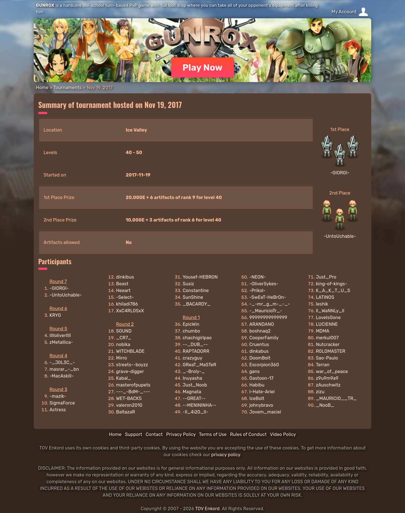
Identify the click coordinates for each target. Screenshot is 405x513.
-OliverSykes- (263, 283)
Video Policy (283, 434)
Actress (58, 409)
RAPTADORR (196, 351)
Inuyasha (192, 378)
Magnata (192, 391)
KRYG (55, 315)
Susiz (188, 283)
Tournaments (67, 87)
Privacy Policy (181, 434)
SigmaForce (62, 403)
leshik (322, 304)
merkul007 (327, 337)
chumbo (191, 331)
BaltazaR (125, 412)
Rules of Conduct (248, 434)
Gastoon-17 (261, 378)
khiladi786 (127, 304)
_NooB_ (325, 405)
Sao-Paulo (327, 358)
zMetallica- (61, 342)
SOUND (124, 331)
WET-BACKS (129, 398)
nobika (123, 344)
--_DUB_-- (195, 344)
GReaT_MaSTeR (199, 364)
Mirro (121, 358)
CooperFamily (263, 337)
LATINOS (325, 297)
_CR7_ (123, 337)
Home (42, 87)
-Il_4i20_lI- (195, 412)
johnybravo (261, 405)
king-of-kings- (331, 283)
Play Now (203, 67)
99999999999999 (268, 317)
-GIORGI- (339, 172)
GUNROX (45, 5)
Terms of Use (213, 434)
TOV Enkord (207, 508)
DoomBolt (259, 358)
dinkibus (125, 277)
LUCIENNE (327, 324)
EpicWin (191, 324)
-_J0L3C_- (62, 362)
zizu (320, 391)
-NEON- (257, 277)
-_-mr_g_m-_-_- (269, 304)
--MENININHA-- (199, 405)
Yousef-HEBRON (200, 277)
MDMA (322, 331)
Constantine (196, 290)
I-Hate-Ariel (261, 391)
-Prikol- (257, 290)
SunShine (193, 297)
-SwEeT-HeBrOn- (267, 297)
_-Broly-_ (194, 371)
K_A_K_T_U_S (333, 290)
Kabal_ (123, 378)
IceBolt (256, 398)
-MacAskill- (62, 376)
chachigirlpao (197, 337)
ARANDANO (261, 324)
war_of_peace (332, 371)
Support (133, 434)
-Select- (125, 297)
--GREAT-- (194, 398)
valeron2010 (129, 405)
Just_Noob (195, 385)
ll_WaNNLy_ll (330, 310)
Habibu (256, 385)
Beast (122, 283)
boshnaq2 (259, 331)
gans (254, 371)
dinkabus (259, 351)
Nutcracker (327, 344)
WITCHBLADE (130, 351)
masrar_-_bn (64, 369)
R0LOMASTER (330, 351)
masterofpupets (133, 385)
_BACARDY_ (197, 304)
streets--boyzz (132, 364)
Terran (322, 364)
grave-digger (130, 371)
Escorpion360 (264, 364)
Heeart (123, 290)
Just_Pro (326, 277)
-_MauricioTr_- (265, 310)
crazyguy (192, 358)
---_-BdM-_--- (133, 391)
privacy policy (225, 454)
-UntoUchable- (340, 236)
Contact (154, 434)
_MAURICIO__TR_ (336, 398)
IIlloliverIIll (60, 335)
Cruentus (259, 344)
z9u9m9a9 (327, 378)
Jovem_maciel (265, 412)
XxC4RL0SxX (130, 310)
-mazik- (58, 396)
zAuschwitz (328, 385)
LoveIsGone (328, 317)
